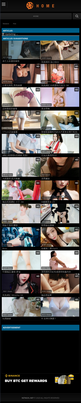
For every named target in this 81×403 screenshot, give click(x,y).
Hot (14, 23)
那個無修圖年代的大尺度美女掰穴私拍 (59, 132)
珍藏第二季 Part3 (49, 248)
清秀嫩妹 (45, 178)
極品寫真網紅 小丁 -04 (13, 202)
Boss (4, 248)
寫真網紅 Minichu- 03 (12, 295)
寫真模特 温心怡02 (50, 62)
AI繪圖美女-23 (48, 202)
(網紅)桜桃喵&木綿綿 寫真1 (15, 155)
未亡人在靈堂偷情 (10, 61)
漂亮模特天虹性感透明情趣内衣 (56, 271)
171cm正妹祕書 (10, 132)
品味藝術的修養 (9, 108)
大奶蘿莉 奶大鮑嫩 (11, 178)
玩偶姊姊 (6, 318)
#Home (36, 16)
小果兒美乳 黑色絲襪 (12, 85)
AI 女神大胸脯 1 (48, 318)
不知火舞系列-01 (49, 155)
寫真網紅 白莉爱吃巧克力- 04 (55, 85)
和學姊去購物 (47, 225)
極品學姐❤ (46, 295)
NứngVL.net (41, 5)
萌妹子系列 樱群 (10, 225)
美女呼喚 (45, 108)
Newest (6, 23)
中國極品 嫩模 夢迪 (11, 271)
